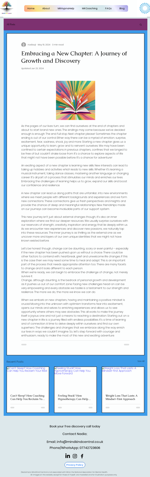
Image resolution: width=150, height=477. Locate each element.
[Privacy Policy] (75, 465)
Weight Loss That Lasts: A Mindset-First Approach (121, 397)
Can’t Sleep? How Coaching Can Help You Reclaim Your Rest (27, 397)
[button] (140, 24)
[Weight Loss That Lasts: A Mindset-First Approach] (123, 378)
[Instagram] (75, 456)
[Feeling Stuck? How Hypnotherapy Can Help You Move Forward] (75, 378)
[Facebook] (82, 456)
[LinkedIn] (68, 456)
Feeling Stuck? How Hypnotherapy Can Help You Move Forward (73, 397)
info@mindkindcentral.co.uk (80, 442)
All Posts (11, 24)
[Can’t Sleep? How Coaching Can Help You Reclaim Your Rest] (28, 378)
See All (141, 361)
